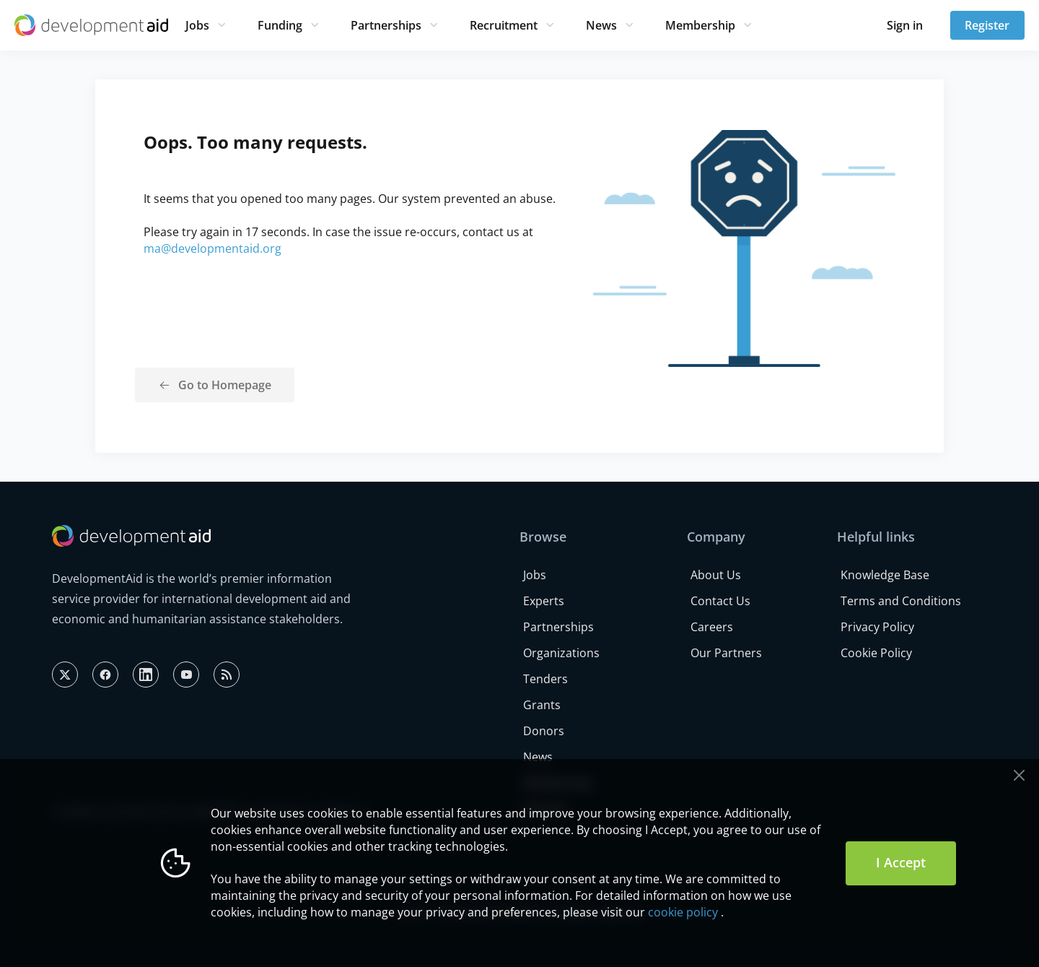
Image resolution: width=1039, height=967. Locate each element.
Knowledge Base (885, 575)
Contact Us (720, 601)
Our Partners (726, 653)
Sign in (905, 25)
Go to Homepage (224, 385)
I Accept (901, 862)
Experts (543, 601)
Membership (700, 25)
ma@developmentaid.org (212, 248)
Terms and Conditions (901, 601)
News (601, 25)
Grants (542, 705)
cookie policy (683, 912)
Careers (712, 627)
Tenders (545, 679)
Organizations (561, 653)
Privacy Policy (877, 627)
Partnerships (386, 25)
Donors (543, 731)
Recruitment (504, 25)
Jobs (197, 25)
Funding (280, 25)
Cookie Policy (876, 653)
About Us (716, 575)
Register (987, 25)
